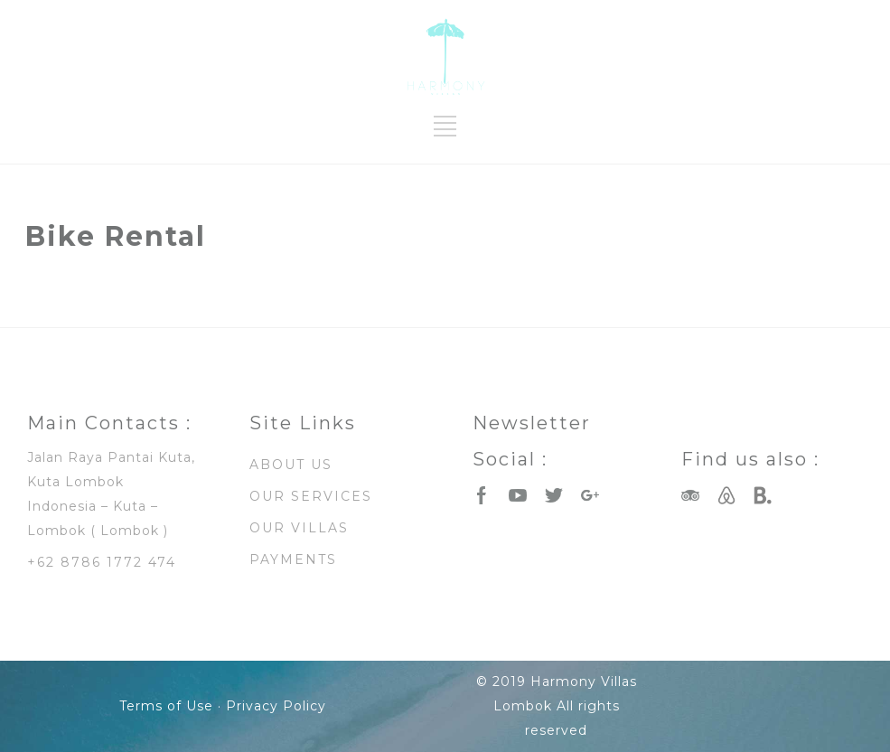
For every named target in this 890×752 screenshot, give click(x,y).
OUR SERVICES (310, 496)
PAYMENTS (293, 559)
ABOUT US (291, 464)
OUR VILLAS (299, 528)
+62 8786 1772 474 (101, 562)
